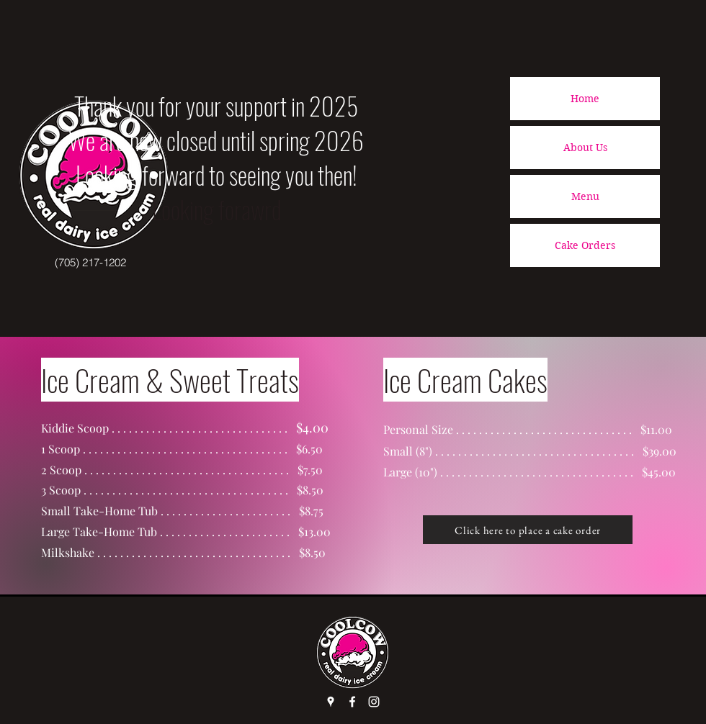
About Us (585, 147)
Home (585, 98)
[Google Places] (330, 701)
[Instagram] (374, 701)
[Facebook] (352, 701)
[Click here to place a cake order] (528, 529)
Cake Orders (585, 245)
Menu (585, 196)
